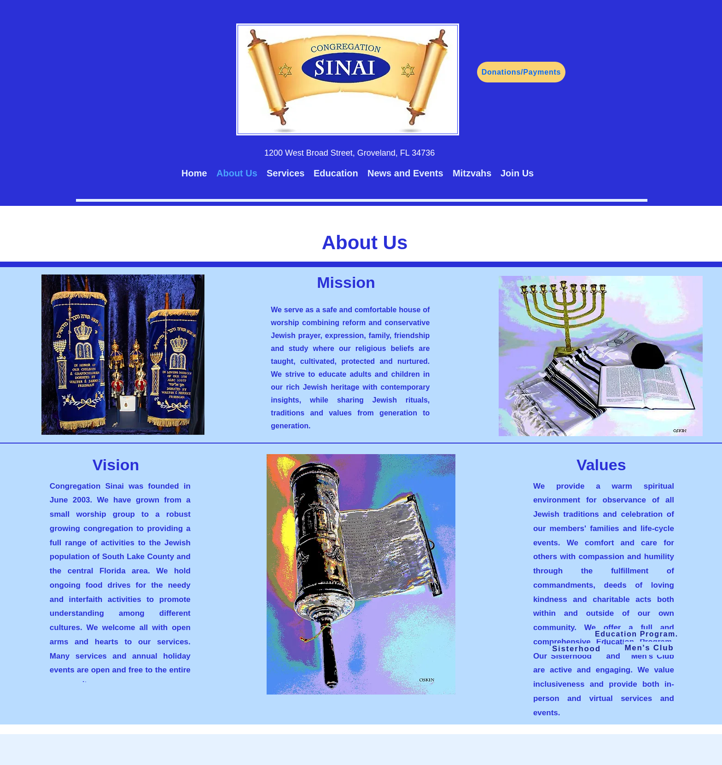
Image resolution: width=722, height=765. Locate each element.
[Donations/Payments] (521, 72)
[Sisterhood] (577, 649)
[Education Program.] (637, 634)
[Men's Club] (650, 648)
